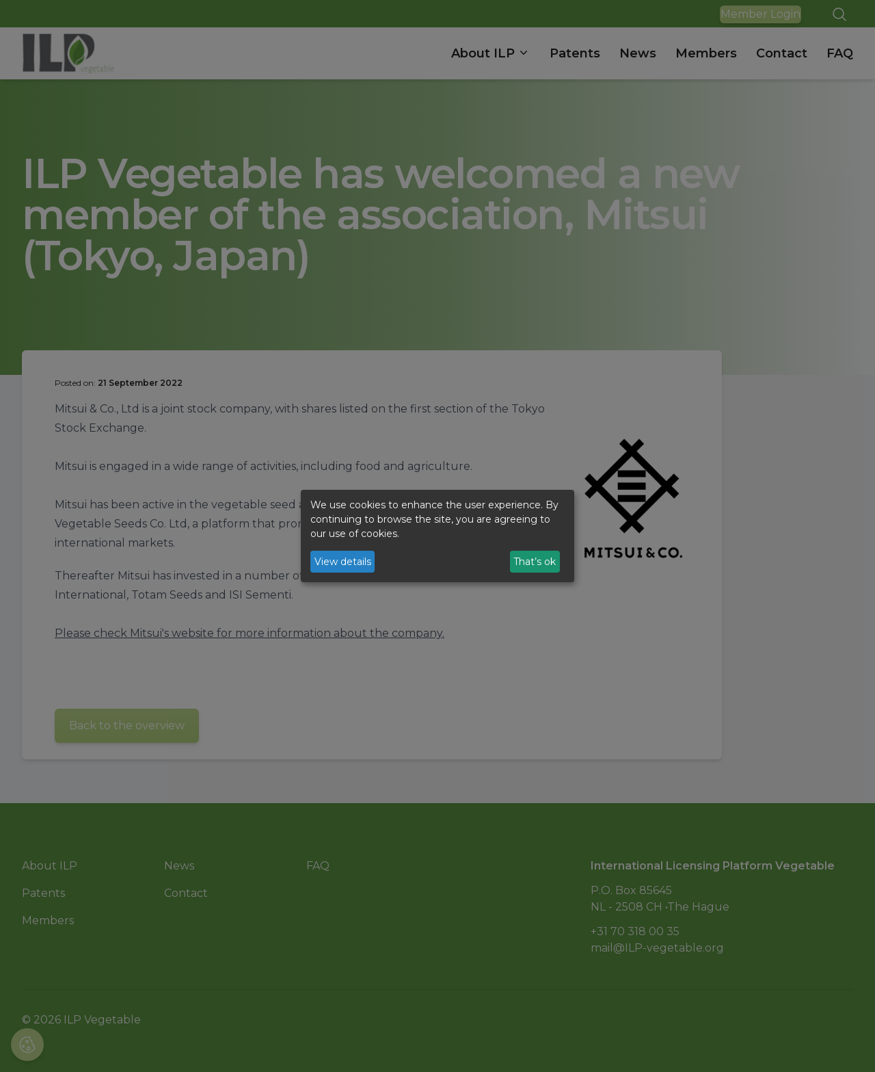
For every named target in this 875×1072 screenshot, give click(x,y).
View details (342, 561)
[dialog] (437, 536)
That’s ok (534, 561)
